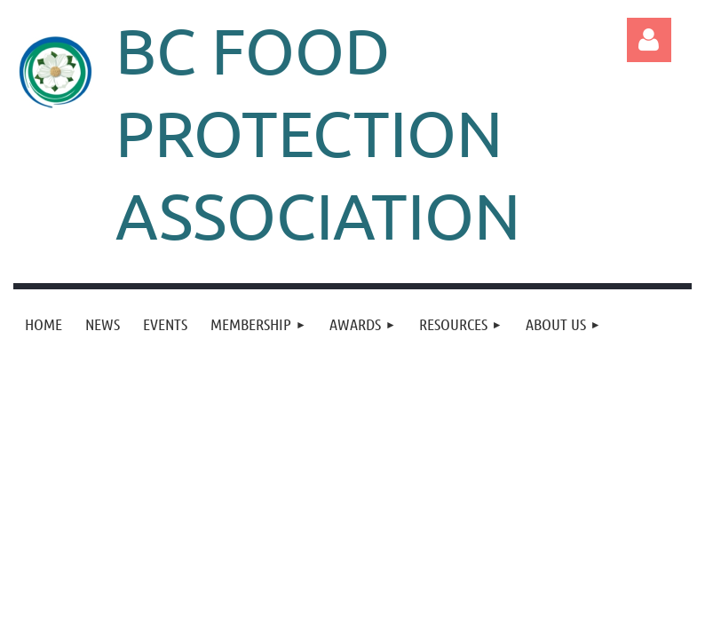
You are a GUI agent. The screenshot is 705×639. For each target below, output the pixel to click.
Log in (649, 40)
